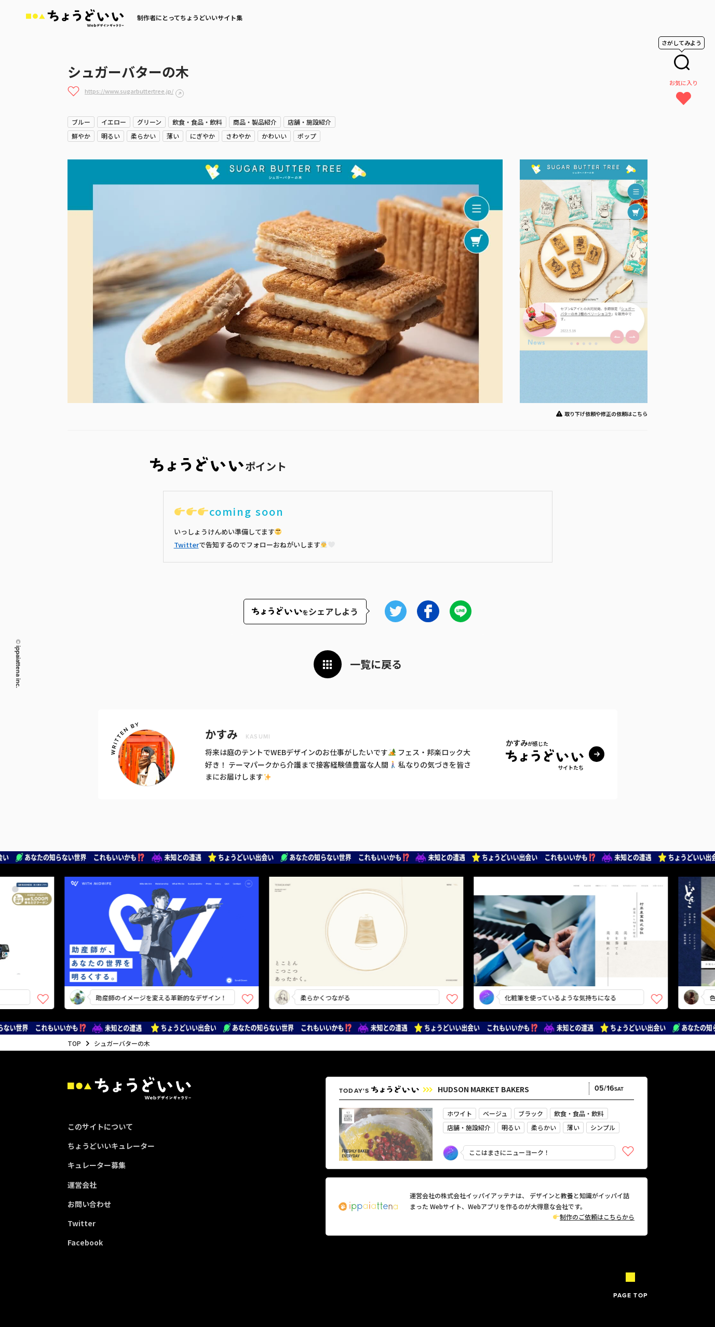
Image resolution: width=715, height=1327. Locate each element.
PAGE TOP (630, 1295)
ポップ (307, 135)
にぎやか (202, 135)
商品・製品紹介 (255, 121)
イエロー (113, 121)
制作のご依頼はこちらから (594, 1216)
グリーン (149, 121)
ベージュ (495, 1113)
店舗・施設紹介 (309, 121)
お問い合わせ (89, 1204)
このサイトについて (100, 1126)
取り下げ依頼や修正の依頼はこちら (605, 414)
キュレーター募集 (97, 1165)
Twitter (186, 544)
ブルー (81, 121)
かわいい (274, 135)
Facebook (85, 1242)
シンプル (602, 1127)
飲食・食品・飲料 (197, 121)
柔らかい (143, 135)
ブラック (530, 1113)
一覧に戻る (376, 664)
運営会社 (82, 1184)
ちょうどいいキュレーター (111, 1146)
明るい (110, 135)
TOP (74, 1043)
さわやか (238, 135)
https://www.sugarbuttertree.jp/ (129, 91)
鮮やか (81, 135)
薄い (173, 135)
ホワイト (459, 1113)
